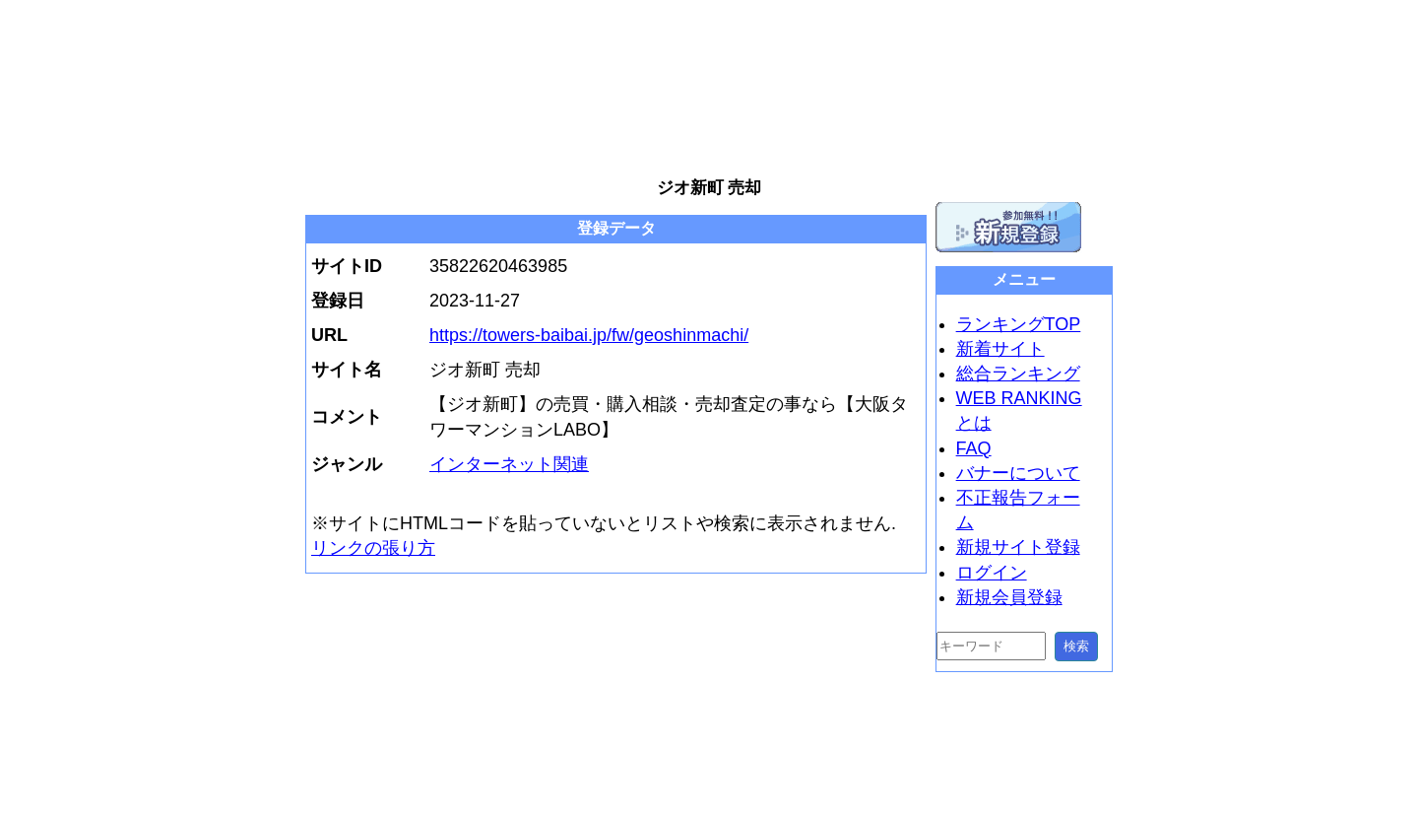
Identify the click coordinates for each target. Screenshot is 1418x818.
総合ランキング (1018, 373)
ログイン (991, 572)
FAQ (974, 448)
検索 (1076, 646)
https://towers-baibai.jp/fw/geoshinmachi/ (588, 335)
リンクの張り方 (373, 548)
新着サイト (1000, 349)
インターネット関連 (509, 464)
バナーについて (1018, 473)
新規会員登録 (1009, 597)
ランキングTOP (1018, 324)
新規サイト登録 (1018, 547)
